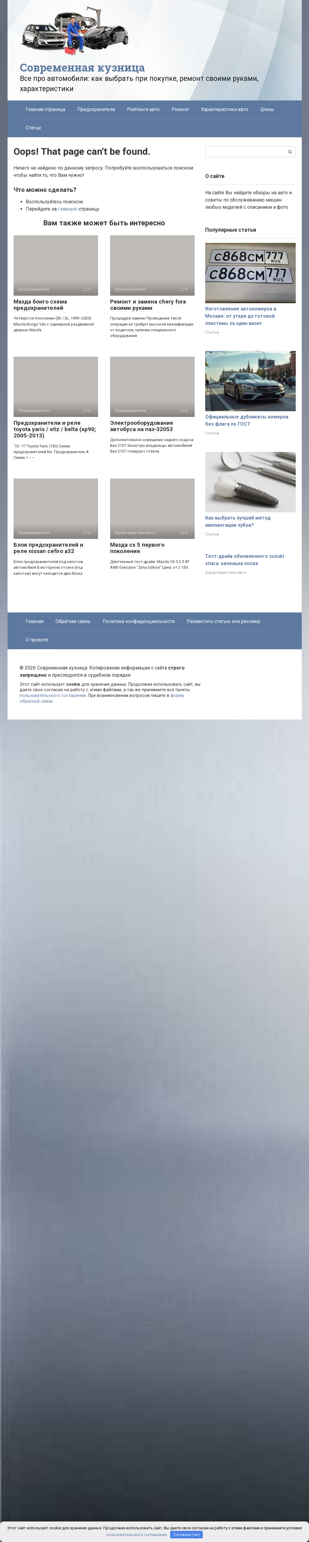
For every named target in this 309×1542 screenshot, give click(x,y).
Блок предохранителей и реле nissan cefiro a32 (48, 548)
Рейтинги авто (143, 109)
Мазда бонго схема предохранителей (40, 304)
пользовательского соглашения (53, 695)
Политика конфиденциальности (139, 621)
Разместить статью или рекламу (223, 621)
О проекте (37, 640)
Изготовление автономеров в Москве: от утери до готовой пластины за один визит (240, 316)
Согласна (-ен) (187, 1534)
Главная (34, 621)
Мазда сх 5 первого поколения (137, 548)
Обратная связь (73, 621)
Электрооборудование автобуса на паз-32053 (141, 426)
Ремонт (180, 109)
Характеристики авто (224, 109)
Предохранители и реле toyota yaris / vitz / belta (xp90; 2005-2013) (55, 429)
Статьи (33, 128)
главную (68, 209)
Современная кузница (82, 67)
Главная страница (45, 109)
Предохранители (96, 109)
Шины (267, 109)
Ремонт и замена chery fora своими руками (148, 304)
